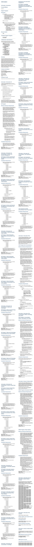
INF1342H (7, 479)
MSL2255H (31, 543)
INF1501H (7, 340)
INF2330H (30, 504)
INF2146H (27, 492)
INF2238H (30, 500)
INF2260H (20, 502)
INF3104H (30, 293)
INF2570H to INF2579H (23, 507)
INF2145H (25, 492)
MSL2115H (20, 543)
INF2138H (27, 491)
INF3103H (27, 293)
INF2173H (27, 494)
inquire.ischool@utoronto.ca (7, 71)
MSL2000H (25, 542)
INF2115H (20, 490)
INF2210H (7, 401)
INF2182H (25, 495)
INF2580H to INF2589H (29, 507)
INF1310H (20, 486)
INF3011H (25, 521)
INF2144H (22, 492)
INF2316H (25, 503)
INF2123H (30, 490)
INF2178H (7, 399)
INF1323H (24, 92)
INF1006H (27, 485)
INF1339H (7, 477)
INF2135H (25, 491)
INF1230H (24, 14)
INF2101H (27, 489)
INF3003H (20, 524)
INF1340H (7, 420)
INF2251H (30, 501)
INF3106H (24, 295)
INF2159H (20, 493)
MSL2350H (21, 536)
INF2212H (25, 498)
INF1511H (7, 341)
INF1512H (7, 342)
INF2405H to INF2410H (26, 505)
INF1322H (24, 91)
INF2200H (20, 497)
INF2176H (24, 16)
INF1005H (25, 485)
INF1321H (24, 90)
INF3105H (30, 291)
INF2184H (30, 495)
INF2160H (22, 493)
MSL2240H (28, 543)
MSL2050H (28, 542)
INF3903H (30, 508)
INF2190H (7, 400)
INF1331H (7, 190)
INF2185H (20, 496)
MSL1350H (22, 542)
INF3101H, (20, 518)
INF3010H (24, 291)
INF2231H (30, 499)
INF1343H (7, 449)
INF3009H (29, 290)
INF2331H (13, 343)
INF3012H (25, 361)
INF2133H (20, 491)
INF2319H (20, 504)
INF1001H (7, 265)
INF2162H (27, 493)
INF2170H (24, 167)
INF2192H (24, 169)
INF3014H (24, 293)
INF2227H (20, 499)
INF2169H (24, 166)
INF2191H (24, 168)
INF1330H (7, 189)
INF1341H (7, 478)
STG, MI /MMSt (4, 37)
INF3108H (27, 295)
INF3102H (27, 291)
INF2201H (22, 497)
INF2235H (27, 500)
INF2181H (7, 266)
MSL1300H (20, 542)
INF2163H (30, 493)
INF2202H (25, 497)
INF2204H (30, 497)
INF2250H (27, 501)
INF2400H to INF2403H (21, 505)
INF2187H (25, 496)
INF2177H (7, 481)
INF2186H (10, 190)
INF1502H (22, 488)
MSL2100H (31, 542)
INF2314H (20, 503)
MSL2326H (20, 544)
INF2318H (30, 503)
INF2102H (30, 489)
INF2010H (20, 489)
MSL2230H (22, 543)
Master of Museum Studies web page (28, 394)
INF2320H (10, 343)
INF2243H (7, 344)
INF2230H (27, 499)
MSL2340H (31, 544)
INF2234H (25, 500)
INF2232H (20, 500)
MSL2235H (25, 543)
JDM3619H (20, 509)
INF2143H (20, 492)
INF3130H (30, 295)
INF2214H (30, 498)
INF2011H (22, 489)
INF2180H (20, 495)
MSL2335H (28, 544)
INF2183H (27, 495)
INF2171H (22, 494)
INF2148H (24, 15)
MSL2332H (25, 544)
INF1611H (24, 165)
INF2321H (7, 372)
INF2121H (25, 490)
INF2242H (7, 268)
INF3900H (22, 508)
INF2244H (20, 501)
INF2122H (27, 490)
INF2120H (22, 490)
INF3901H (25, 508)
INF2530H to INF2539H (23, 506)
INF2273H (22, 502)
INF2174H (30, 494)
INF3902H (27, 508)
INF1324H (24, 93)
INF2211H (22, 498)
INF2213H (27, 498)
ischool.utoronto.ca (4, 70)
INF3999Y (24, 170)
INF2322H (27, 504)
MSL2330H (22, 544)
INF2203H (27, 497)
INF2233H (22, 500)
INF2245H (22, 501)
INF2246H (25, 501)
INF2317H (27, 503)
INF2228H (7, 343)
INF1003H (7, 188)
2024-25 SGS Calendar (7, 25)
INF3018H (27, 521)
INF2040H (25, 489)
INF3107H (20, 525)
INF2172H (25, 494)
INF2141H (30, 491)
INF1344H (7, 450)
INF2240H (7, 267)
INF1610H (24, 217)
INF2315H (22, 503)
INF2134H (22, 491)
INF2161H (25, 493)
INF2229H (25, 499)
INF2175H (7, 191)
